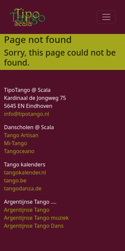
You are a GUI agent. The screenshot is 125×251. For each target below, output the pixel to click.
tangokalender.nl (25, 172)
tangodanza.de (23, 188)
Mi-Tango (15, 143)
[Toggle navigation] (106, 17)
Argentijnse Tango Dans (34, 225)
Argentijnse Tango (26, 209)
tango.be (15, 180)
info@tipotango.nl (26, 114)
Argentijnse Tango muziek (36, 217)
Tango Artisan (21, 135)
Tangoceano (19, 151)
